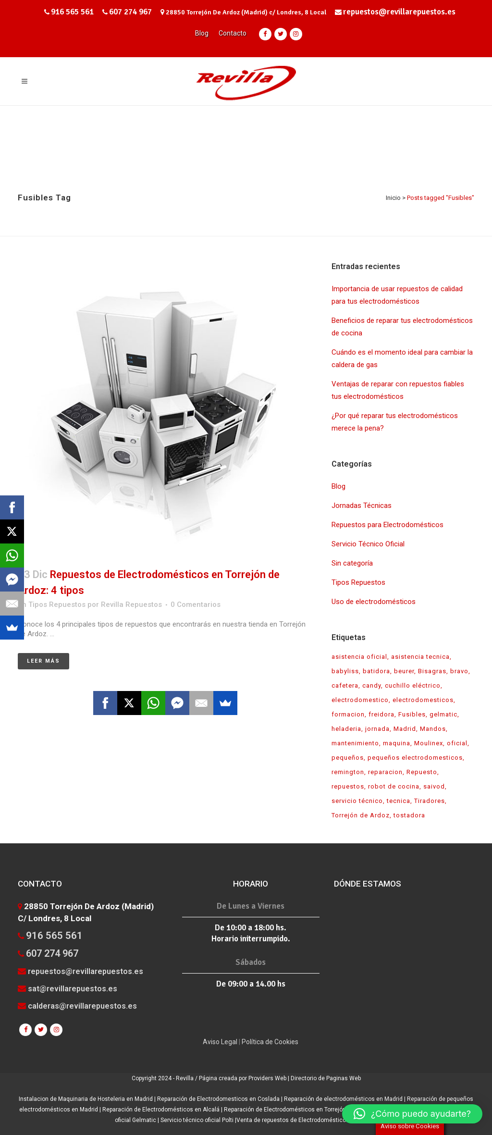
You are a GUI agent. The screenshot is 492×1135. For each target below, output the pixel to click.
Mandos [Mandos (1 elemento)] (433, 728)
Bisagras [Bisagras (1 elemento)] (432, 671)
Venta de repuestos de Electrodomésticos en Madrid (306, 1120)
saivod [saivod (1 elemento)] (434, 786)
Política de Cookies (270, 1042)
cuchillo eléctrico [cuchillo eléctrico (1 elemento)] (413, 685)
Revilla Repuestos (131, 604)
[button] (412, 1113)
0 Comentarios (196, 604)
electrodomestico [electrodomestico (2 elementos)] (360, 699)
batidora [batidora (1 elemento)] (376, 671)
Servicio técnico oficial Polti (197, 1120)
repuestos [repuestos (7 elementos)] (348, 786)
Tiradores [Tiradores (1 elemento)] (429, 800)
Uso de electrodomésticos (374, 601)
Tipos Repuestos (57, 604)
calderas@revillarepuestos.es (82, 1006)
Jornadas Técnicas (362, 505)
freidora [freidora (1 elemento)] (381, 714)
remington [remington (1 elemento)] (348, 772)
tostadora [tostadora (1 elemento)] (409, 815)
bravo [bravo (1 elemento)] (459, 671)
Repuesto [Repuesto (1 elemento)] (421, 772)
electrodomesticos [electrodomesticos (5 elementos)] (423, 699)
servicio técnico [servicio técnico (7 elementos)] (357, 800)
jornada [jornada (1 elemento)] (377, 728)
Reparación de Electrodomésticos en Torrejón (285, 1109)
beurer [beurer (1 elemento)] (404, 671)
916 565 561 (72, 12)
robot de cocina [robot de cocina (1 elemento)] (393, 786)
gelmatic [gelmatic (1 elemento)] (443, 714)
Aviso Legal (220, 1042)
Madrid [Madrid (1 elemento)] (405, 728)
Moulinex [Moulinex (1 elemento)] (428, 743)
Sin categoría (352, 563)
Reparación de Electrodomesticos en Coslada (219, 1099)
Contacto (232, 33)
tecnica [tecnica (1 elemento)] (398, 800)
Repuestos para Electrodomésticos (387, 524)
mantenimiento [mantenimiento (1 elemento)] (355, 743)
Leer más (43, 661)
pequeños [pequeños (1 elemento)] (348, 757)
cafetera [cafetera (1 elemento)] (345, 685)
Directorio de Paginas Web (326, 1078)
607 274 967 (130, 12)
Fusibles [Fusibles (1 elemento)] (412, 714)
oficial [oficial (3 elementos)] (457, 743)
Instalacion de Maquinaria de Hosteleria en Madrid (86, 1099)
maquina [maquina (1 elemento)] (396, 743)
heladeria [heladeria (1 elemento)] (346, 728)
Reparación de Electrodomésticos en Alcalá (161, 1109)
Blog (202, 33)
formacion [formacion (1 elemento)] (348, 714)
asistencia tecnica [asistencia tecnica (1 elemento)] (420, 656)
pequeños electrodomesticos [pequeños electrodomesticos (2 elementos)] (415, 757)
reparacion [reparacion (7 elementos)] (385, 772)
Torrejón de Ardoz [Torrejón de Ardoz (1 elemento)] (361, 815)
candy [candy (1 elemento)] (371, 685)
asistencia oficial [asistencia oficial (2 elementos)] (359, 656)
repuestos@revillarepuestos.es (399, 12)
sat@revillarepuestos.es (72, 988)
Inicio (393, 197)
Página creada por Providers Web (243, 1078)
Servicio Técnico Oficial (368, 544)
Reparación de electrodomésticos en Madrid (343, 1099)
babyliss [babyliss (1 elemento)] (345, 671)
